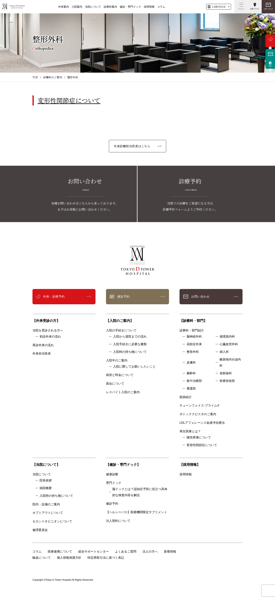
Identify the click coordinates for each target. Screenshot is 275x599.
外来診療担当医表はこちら (132, 146)
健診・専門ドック (130, 6)
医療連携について (60, 551)
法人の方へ (150, 551)
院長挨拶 (46, 480)
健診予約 (123, 296)
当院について (93, 6)
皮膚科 (191, 362)
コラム (161, 6)
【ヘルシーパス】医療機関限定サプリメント (136, 512)
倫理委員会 (41, 530)
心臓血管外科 (229, 344)
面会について (115, 383)
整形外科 (193, 351)
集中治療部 (194, 380)
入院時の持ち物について (130, 351)
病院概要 (46, 488)
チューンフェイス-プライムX (199, 405)
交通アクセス (254, 9)
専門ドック (113, 483)
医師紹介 (186, 397)
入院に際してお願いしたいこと (134, 366)
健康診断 (112, 474)
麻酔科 (191, 373)
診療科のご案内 (52, 77)
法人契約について (118, 520)
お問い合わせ (268, 9)
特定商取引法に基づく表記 (105, 557)
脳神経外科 (194, 336)
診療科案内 (110, 6)
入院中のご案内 (116, 360)
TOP (35, 77)
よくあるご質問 (125, 551)
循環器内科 (227, 336)
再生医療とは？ (190, 431)
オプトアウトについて (47, 512)
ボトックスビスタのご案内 (198, 414)
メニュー (241, 9)
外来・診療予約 (270, 40)
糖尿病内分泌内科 (230, 362)
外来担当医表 (41, 353)
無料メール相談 (270, 62)
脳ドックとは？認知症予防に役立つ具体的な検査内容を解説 (139, 492)
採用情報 (149, 6)
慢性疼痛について (199, 437)
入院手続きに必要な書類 (130, 344)
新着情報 (170, 551)
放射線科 (226, 373)
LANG (219, 6)
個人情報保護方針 (69, 557)
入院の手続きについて (121, 330)
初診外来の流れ (50, 336)
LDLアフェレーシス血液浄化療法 (202, 422)
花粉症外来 (194, 344)
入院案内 (77, 6)
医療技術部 (227, 380)
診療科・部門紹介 (192, 330)
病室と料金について (119, 375)
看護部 (191, 388)
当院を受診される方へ (47, 330)
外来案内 (63, 6)
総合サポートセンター (93, 551)
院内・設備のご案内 (46, 504)
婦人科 (224, 351)
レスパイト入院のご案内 (123, 392)
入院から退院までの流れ (130, 336)
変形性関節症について (69, 100)
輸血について (41, 557)
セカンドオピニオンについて (52, 521)
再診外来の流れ (43, 345)
